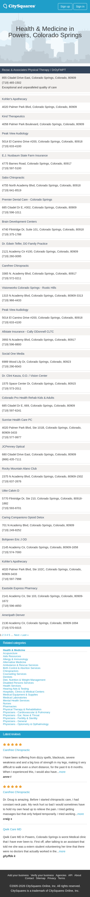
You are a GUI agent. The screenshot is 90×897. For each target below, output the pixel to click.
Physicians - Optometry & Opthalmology (25, 724)
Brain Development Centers (19, 221)
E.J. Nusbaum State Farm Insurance (25, 155)
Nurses (7, 703)
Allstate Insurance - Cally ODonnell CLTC (28, 331)
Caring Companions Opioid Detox (23, 517)
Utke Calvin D (10, 490)
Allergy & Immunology (15, 659)
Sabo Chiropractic (13, 177)
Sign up (65, 6)
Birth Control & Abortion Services (21, 668)
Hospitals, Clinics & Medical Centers (23, 691)
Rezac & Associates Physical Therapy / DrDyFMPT (34, 69)
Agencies (61, 875)
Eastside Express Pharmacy (19, 588)
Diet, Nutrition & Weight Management (24, 679)
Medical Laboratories (15, 697)
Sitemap (40, 878)
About (77, 875)
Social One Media (13, 353)
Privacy (51, 878)
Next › (17, 634)
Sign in (80, 6)
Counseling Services (15, 673)
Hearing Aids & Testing (16, 688)
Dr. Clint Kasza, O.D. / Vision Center (24, 375)
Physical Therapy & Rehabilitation (22, 709)
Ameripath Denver (13, 615)
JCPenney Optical (13, 446)
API (70, 875)
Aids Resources (12, 656)
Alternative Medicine (14, 662)
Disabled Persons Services (18, 682)
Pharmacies (10, 706)
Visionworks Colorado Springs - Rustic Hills (29, 287)
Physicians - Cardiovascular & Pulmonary (26, 712)
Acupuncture (10, 653)
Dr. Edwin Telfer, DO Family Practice (24, 243)
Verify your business (42, 875)
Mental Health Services (16, 700)
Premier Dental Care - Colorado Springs (27, 199)
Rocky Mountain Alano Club (19, 468)
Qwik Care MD (12, 829)
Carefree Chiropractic (15, 265)
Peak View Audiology (15, 133)
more (62, 771)
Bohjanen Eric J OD (14, 539)
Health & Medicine (14, 650)
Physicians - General (15, 721)
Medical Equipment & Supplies (20, 694)
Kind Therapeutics (13, 116)
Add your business (18, 875)
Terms (61, 878)
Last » (25, 634)
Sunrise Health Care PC (17, 419)
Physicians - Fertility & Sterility (20, 718)
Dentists (7, 676)
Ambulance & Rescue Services (20, 665)
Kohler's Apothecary (14, 99)
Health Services (12, 685)
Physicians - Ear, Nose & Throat (21, 715)
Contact (29, 878)
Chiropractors (10, 671)
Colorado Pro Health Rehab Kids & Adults (28, 397)
